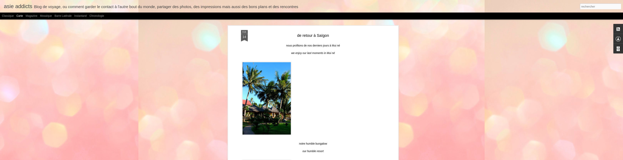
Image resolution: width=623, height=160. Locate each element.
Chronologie (96, 15)
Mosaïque (46, 15)
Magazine (32, 15)
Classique (8, 15)
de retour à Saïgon (313, 35)
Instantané (80, 15)
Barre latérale (63, 15)
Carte (19, 15)
